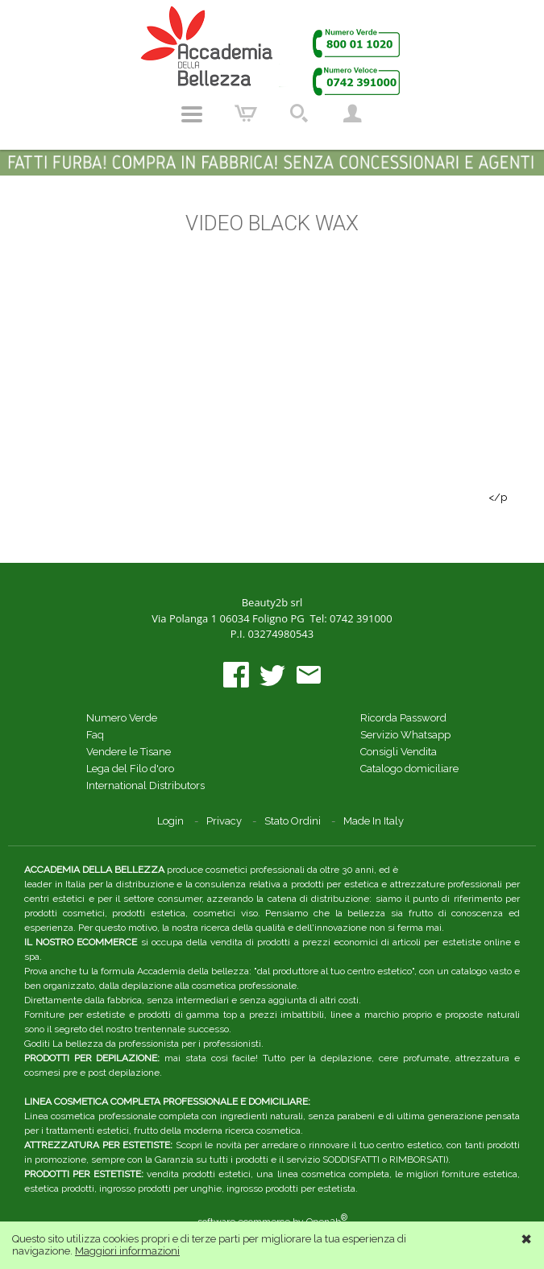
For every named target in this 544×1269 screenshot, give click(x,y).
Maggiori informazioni (127, 1251)
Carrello (246, 114)
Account (352, 114)
